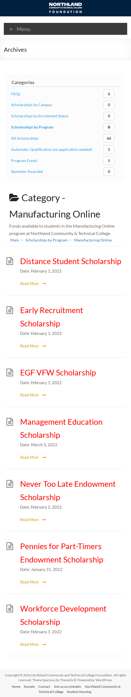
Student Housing (79, 692)
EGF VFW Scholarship (58, 372)
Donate (29, 686)
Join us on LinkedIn (67, 686)
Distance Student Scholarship (70, 261)
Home (16, 686)
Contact (44, 686)
